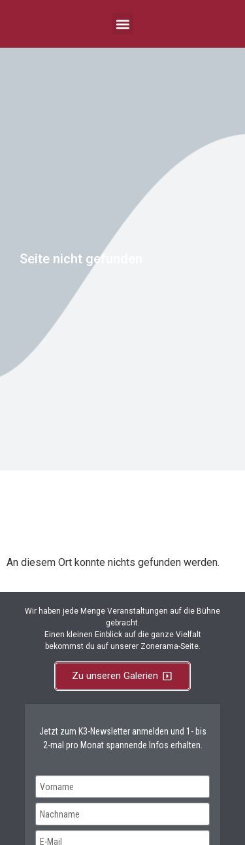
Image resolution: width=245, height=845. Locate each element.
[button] (122, 24)
